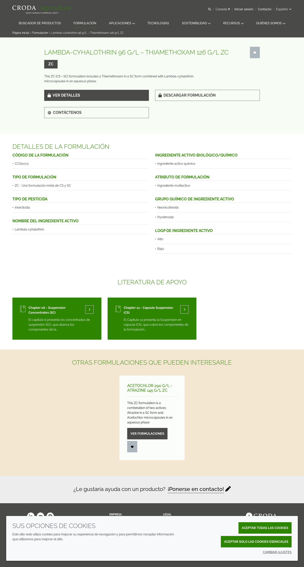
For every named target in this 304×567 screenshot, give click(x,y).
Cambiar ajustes (277, 552)
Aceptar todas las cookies (265, 528)
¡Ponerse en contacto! (196, 489)
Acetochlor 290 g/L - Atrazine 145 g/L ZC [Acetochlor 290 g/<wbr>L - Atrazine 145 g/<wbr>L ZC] (149, 388)
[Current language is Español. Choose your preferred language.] (284, 9)
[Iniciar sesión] (255, 53)
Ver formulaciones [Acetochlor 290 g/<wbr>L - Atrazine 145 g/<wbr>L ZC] (147, 434)
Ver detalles (64, 95)
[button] (40, 23)
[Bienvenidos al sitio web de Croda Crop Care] (42, 8)
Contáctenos (64, 113)
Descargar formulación (187, 95)
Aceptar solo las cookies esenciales (256, 542)
